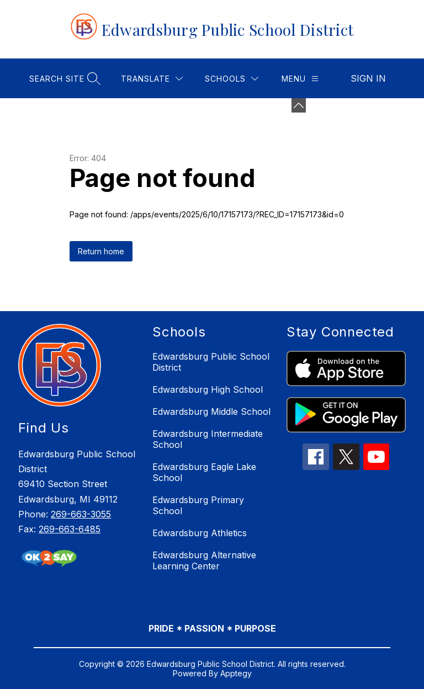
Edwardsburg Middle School (211, 411)
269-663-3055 (81, 514)
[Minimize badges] (299, 105)
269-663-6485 (69, 529)
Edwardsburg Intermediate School (207, 439)
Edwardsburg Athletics (199, 532)
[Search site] (63, 79)
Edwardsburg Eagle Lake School (204, 472)
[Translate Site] (152, 79)
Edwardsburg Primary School (198, 505)
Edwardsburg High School (207, 389)
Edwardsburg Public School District (210, 362)
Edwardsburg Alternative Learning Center (204, 560)
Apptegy (236, 673)
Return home (101, 251)
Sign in (368, 78)
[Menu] (300, 79)
